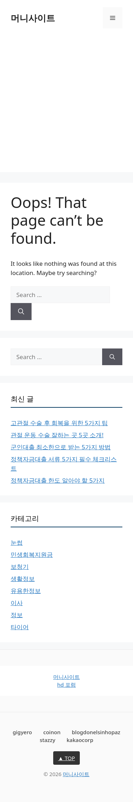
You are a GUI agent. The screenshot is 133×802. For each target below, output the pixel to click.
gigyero (22, 732)
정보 (17, 615)
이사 (17, 603)
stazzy (47, 739)
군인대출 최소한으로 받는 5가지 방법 (61, 447)
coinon (52, 732)
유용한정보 (26, 591)
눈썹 (17, 542)
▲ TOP (66, 758)
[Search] (21, 311)
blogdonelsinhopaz (96, 732)
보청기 (20, 566)
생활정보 (23, 579)
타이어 (20, 627)
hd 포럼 (66, 684)
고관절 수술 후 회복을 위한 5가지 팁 (59, 423)
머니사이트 (33, 18)
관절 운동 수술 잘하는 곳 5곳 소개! (57, 435)
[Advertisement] (66, 105)
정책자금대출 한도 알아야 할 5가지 (58, 480)
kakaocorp (80, 739)
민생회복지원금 (32, 554)
